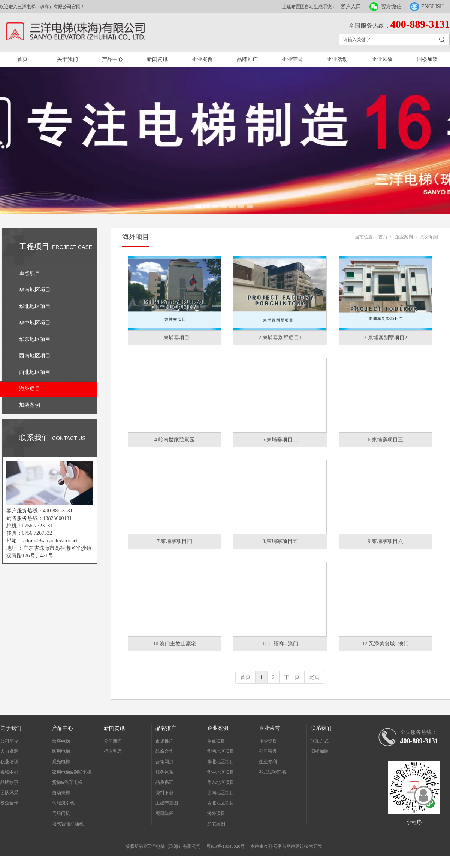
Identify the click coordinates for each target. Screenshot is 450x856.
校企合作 (9, 802)
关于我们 (67, 59)
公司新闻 (113, 741)
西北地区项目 (220, 802)
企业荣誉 (292, 59)
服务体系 (164, 772)
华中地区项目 (220, 772)
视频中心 (9, 772)
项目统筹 (164, 813)
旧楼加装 (427, 59)
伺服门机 (61, 813)
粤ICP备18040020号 (225, 846)
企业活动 (337, 59)
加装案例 (216, 823)
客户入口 (350, 6)
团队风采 (9, 792)
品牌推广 (247, 59)
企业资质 (268, 741)
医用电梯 (61, 751)
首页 (22, 59)
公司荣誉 (268, 751)
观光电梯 (61, 761)
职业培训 (9, 761)
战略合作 (164, 751)
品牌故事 (9, 782)
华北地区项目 (220, 761)
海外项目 (429, 237)
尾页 (314, 677)
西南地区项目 (220, 792)
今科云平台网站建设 (284, 846)
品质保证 (164, 782)
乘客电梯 (61, 741)
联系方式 (320, 741)
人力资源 (9, 751)
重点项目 (216, 741)
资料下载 (164, 792)
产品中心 (112, 59)
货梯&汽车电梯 (67, 782)
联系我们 (321, 728)
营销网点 (164, 761)
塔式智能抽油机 (68, 823)
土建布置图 (166, 802)
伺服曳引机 (63, 802)
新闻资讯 (157, 59)
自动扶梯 (61, 792)
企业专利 (268, 761)
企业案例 (202, 59)
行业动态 (113, 751)
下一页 (292, 677)
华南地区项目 (220, 751)
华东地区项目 (220, 782)
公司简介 (9, 741)
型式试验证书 (272, 772)
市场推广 (164, 741)
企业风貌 (382, 59)
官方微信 (391, 6)
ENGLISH (432, 6)
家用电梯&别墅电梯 (71, 772)
